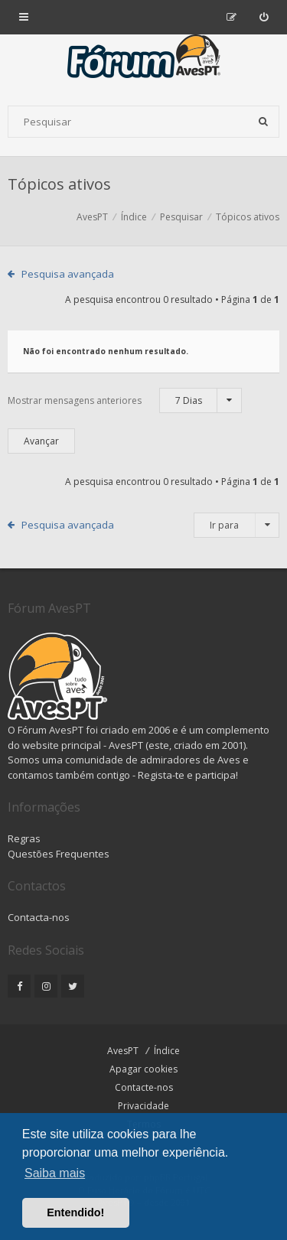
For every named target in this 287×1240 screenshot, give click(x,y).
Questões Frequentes (58, 854)
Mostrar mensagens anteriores (125, 400)
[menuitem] (263, 17)
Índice (167, 1050)
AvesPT (123, 1050)
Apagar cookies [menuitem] (143, 1069)
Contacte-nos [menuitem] (144, 1087)
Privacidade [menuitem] (143, 1105)
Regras (24, 838)
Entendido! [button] (75, 1212)
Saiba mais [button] (54, 1173)
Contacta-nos (39, 917)
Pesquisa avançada (67, 274)
